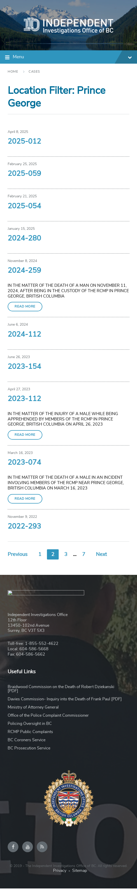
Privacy (59, 872)
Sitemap (79, 872)
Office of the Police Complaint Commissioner (48, 717)
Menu (72, 58)
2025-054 (24, 206)
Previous (18, 554)
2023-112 (24, 399)
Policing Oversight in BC (30, 725)
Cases (34, 71)
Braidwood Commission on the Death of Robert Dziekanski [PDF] (61, 690)
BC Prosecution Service (29, 749)
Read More (25, 306)
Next (101, 554)
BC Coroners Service (26, 741)
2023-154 (24, 366)
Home (13, 71)
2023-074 (24, 462)
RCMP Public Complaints (30, 733)
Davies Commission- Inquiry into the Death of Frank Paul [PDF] (65, 700)
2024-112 (24, 334)
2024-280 (24, 238)
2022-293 (24, 526)
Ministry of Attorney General (33, 708)
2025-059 (24, 173)
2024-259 (24, 270)
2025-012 (24, 141)
